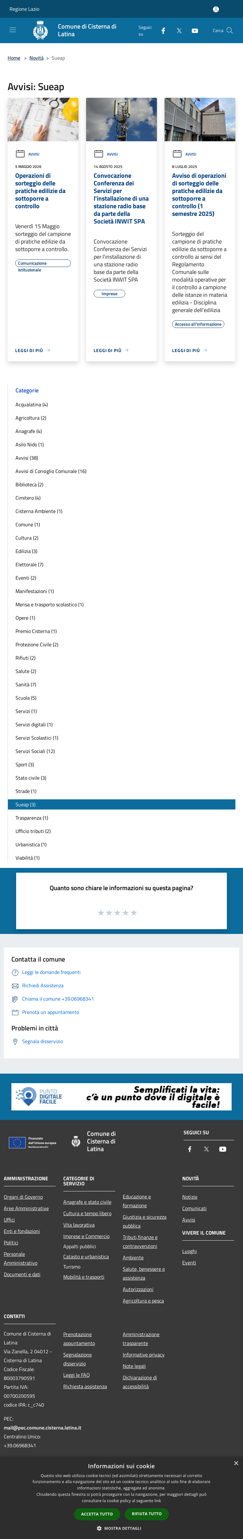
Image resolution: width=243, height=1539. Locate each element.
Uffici (9, 1219)
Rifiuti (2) (25, 658)
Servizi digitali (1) (34, 724)
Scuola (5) (26, 698)
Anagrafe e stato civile (87, 1202)
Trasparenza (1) (32, 818)
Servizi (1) (26, 711)
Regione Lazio (24, 9)
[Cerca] (230, 30)
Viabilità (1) (28, 858)
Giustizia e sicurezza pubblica (144, 1221)
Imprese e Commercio (86, 1236)
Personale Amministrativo (20, 1258)
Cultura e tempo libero (87, 1213)
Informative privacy (144, 1354)
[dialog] (121, 1498)
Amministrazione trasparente (141, 1338)
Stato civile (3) (31, 778)
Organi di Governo (23, 1197)
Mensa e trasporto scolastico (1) (50, 604)
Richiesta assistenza (85, 1386)
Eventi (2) (26, 578)
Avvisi (27, 154)
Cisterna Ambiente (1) (39, 511)
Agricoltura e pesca (143, 1300)
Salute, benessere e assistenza (144, 1273)
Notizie (189, 1197)
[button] (121, 1528)
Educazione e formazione (137, 1201)
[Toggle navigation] (12, 30)
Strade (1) (26, 791)
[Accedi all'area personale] (216, 9)
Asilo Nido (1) (30, 444)
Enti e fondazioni (22, 1231)
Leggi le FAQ (76, 1375)
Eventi (189, 1262)
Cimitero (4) (28, 498)
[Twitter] (176, 30)
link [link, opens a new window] (157, 1500)
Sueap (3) (25, 804)
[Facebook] (160, 30)
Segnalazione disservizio (77, 1359)
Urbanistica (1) (31, 844)
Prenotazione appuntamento (79, 1338)
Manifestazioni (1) (35, 591)
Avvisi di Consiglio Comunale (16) (51, 471)
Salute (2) (26, 671)
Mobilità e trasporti (83, 1277)
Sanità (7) (26, 684)
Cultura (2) (27, 538)
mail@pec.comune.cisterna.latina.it (42, 1427)
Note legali (134, 1366)
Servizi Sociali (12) (35, 751)
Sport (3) (25, 764)
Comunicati (194, 1208)
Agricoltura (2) (31, 418)
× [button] (236, 1463)
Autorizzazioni (138, 1289)
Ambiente (133, 1257)
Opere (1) (25, 618)
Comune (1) (28, 524)
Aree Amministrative (26, 1208)
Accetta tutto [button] (97, 1514)
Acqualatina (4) (32, 404)
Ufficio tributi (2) (33, 831)
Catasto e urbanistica (86, 1256)
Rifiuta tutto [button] (147, 1513)
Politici (11, 1242)
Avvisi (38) (27, 458)
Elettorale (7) (29, 564)
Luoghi (189, 1251)
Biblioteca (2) (29, 484)
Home (14, 58)
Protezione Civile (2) (37, 644)
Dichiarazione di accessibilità (140, 1382)
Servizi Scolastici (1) (37, 738)
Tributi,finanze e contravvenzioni (140, 1241)
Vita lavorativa (79, 1225)
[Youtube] (192, 30)
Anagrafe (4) (29, 431)
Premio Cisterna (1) (36, 631)
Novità (36, 58)
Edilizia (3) (26, 551)
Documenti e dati (22, 1274)
